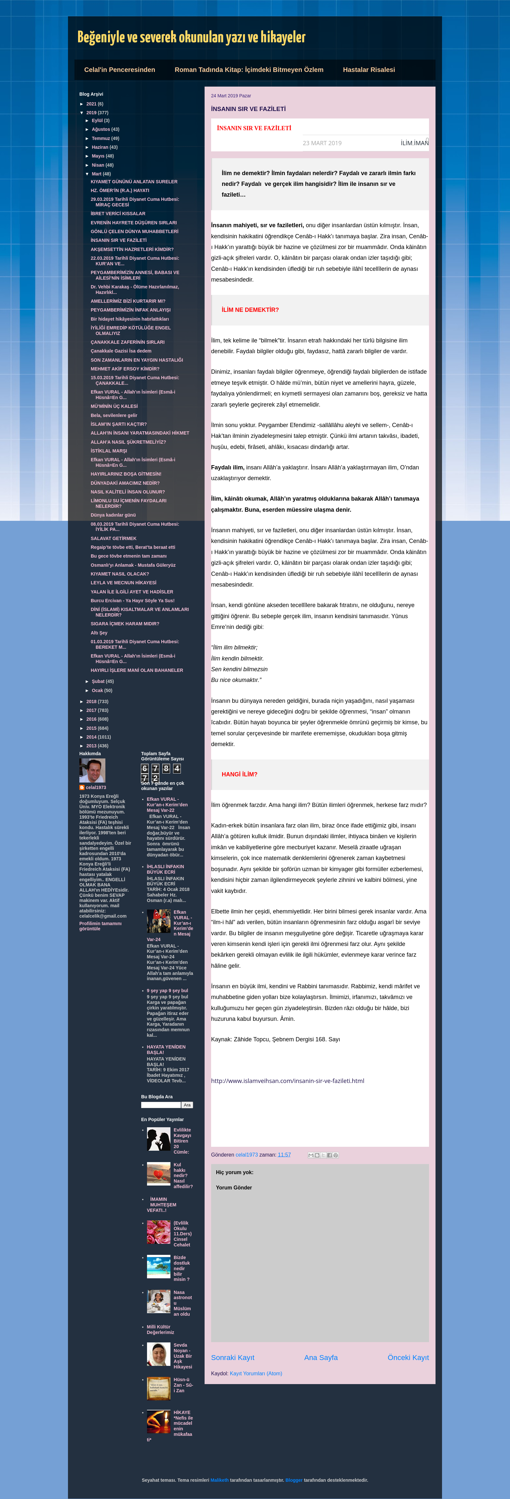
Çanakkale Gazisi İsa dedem (121, 351)
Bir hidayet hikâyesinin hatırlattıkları (130, 319)
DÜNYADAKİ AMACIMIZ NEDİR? (125, 483)
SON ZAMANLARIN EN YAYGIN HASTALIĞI (137, 360)
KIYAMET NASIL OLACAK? (120, 573)
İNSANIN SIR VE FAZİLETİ (119, 240)
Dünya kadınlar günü (113, 515)
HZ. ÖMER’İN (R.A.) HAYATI (120, 190)
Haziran (100, 147)
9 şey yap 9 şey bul (167, 990)
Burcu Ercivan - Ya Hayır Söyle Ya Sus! (133, 600)
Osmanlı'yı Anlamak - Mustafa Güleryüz (133, 565)
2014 (92, 737)
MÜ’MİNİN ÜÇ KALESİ (114, 406)
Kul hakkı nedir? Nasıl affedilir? (183, 1175)
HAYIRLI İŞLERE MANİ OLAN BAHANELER (137, 670)
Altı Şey (99, 632)
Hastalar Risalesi (369, 69)
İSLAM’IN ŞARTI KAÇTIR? (119, 424)
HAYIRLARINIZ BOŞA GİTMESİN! (126, 474)
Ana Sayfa (321, 1357)
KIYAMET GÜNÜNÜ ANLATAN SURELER (134, 181)
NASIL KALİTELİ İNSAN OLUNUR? (128, 491)
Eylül (98, 120)
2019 (92, 112)
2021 (92, 103)
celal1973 (96, 787)
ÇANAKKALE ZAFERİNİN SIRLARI (128, 342)
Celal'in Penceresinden (119, 69)
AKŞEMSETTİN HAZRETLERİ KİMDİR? (132, 249)
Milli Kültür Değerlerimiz (160, 1329)
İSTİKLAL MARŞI (109, 450)
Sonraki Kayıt (232, 1357)
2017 (92, 710)
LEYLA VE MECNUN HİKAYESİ (123, 582)
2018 (92, 701)
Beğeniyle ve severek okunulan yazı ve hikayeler (192, 38)
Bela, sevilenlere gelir (114, 415)
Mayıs (99, 156)
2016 (92, 719)
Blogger (294, 1480)
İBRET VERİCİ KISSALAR (118, 213)
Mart (97, 173)
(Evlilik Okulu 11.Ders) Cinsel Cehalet (183, 1233)
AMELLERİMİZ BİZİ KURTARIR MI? (128, 301)
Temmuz (101, 138)
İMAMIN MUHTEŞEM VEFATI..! (162, 1205)
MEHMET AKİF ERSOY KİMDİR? (125, 368)
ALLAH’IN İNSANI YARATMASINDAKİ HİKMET (140, 433)
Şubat (99, 681)
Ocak (98, 690)
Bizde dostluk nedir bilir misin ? (182, 1268)
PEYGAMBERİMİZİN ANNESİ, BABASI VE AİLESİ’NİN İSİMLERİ (135, 275)
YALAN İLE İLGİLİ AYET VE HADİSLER (132, 591)
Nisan (98, 165)
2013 (92, 745)
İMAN (421, 143)
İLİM (407, 143)
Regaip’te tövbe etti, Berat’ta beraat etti (133, 547)
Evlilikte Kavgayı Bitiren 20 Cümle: (182, 1140)
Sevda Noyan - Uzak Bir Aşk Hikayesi (183, 1355)
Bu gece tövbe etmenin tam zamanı (129, 556)
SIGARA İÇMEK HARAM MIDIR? (125, 623)
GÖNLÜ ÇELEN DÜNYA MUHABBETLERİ (135, 231)
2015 (92, 728)
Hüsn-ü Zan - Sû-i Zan (183, 1385)
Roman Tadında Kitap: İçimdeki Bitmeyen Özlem (249, 69)
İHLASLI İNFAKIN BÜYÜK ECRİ (165, 869)
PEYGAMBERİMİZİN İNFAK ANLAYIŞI (131, 309)
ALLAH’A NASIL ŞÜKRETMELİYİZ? (128, 442)
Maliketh (219, 1480)
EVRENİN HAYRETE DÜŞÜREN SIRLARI (134, 222)
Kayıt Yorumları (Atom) (256, 1373)
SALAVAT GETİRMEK (114, 538)
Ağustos (101, 129)
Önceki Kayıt (408, 1357)
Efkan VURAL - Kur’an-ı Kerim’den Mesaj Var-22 (167, 805)
